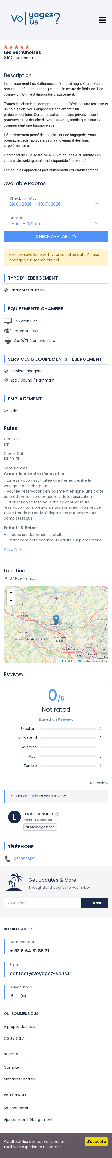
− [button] (11, 601)
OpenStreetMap (81, 661)
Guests (15, 217)
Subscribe (94, 903)
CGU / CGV (14, 1038)
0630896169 (25, 858)
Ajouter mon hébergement (28, 1119)
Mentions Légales (19, 1079)
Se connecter (16, 1107)
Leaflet (62, 661)
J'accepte (96, 1141)
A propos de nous (19, 1026)
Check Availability (56, 236)
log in (33, 796)
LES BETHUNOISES (38, 814)
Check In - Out (22, 198)
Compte (11, 1067)
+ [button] (11, 593)
